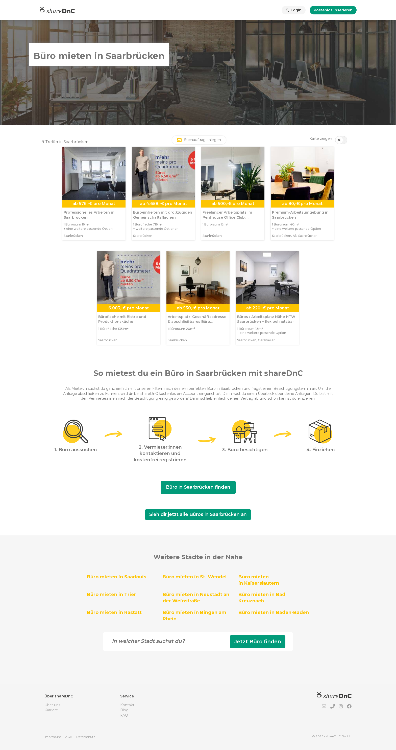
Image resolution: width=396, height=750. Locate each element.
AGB (68, 737)
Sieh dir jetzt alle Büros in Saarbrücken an (198, 514)
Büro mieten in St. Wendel (195, 577)
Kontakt (127, 705)
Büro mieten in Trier (111, 594)
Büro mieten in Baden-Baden (273, 612)
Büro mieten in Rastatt (114, 612)
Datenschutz (85, 737)
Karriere (51, 710)
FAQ (124, 715)
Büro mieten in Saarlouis (116, 577)
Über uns (52, 705)
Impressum (52, 737)
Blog (124, 710)
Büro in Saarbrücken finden (198, 487)
